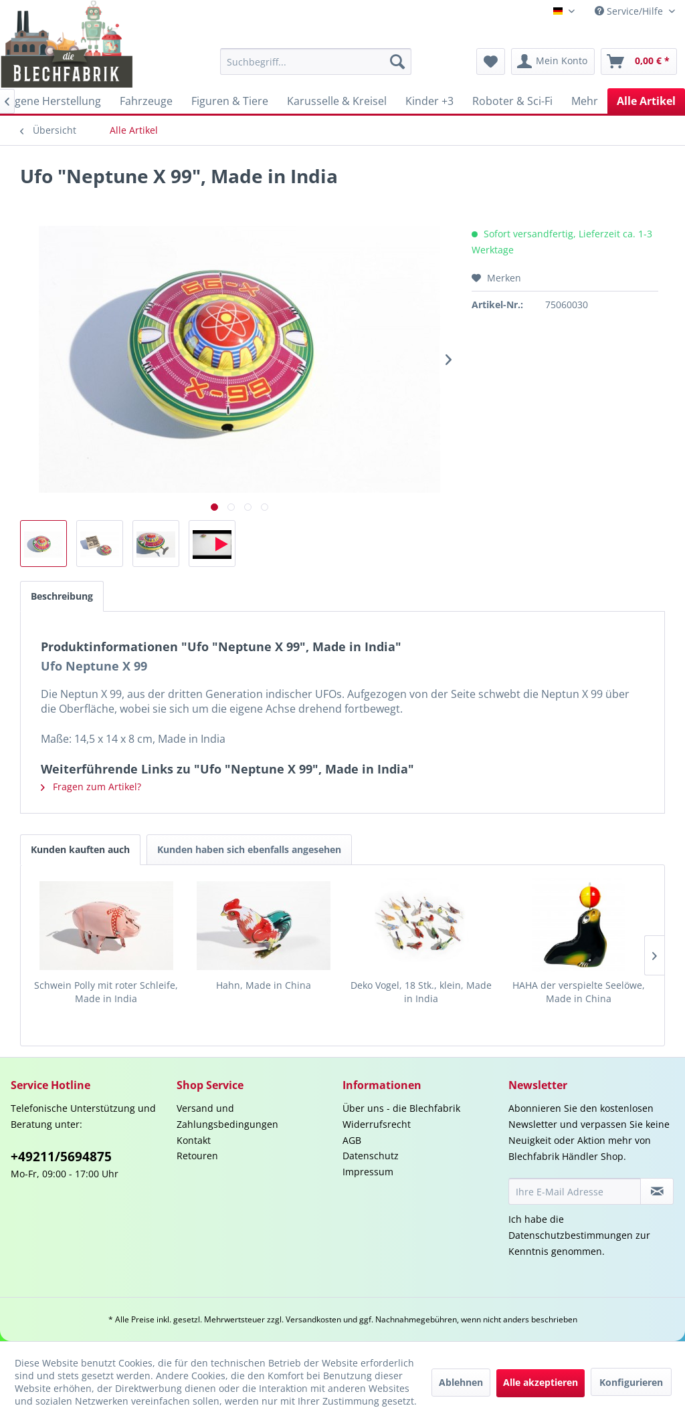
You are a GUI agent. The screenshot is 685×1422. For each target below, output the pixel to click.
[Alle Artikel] (646, 101)
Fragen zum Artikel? (91, 786)
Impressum (367, 1171)
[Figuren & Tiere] (230, 101)
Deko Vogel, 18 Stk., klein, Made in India (421, 992)
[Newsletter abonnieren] (657, 1191)
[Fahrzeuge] (146, 101)
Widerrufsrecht (376, 1124)
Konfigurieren (631, 1382)
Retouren (197, 1155)
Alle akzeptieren (540, 1382)
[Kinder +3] (429, 101)
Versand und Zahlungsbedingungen (227, 1116)
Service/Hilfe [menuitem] (630, 11)
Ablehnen (461, 1382)
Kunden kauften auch (80, 849)
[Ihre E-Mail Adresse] (574, 1191)
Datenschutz (370, 1155)
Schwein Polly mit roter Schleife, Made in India (106, 992)
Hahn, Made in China (263, 985)
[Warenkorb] (639, 61)
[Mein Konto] (553, 61)
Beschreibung (62, 596)
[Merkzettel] (490, 61)
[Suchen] (397, 61)
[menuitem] (316, 61)
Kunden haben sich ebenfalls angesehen (249, 849)
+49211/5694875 (61, 1156)
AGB (351, 1140)
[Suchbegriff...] (316, 61)
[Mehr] (584, 101)
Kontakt (194, 1140)
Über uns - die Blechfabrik (401, 1108)
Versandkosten (313, 1319)
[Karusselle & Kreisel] (337, 101)
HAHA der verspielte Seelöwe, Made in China (578, 992)
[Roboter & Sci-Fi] (512, 101)
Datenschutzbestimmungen (570, 1235)
